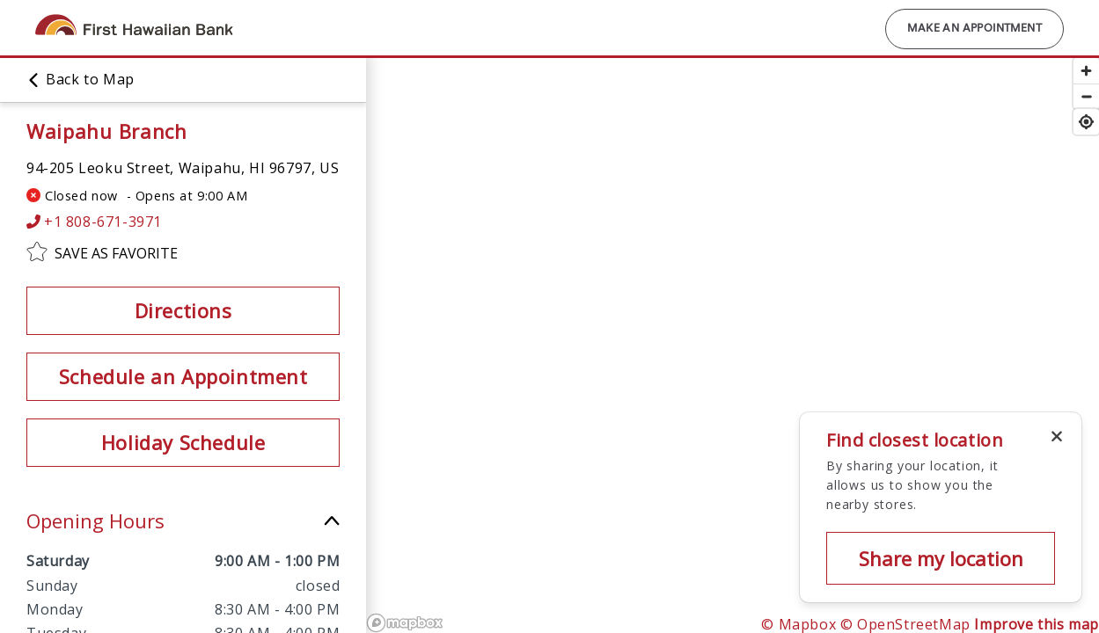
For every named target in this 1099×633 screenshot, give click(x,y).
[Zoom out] (1086, 96)
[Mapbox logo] (404, 623)
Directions (183, 310)
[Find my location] (1086, 122)
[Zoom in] (1086, 71)
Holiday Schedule (183, 442)
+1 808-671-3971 (94, 222)
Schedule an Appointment (183, 376)
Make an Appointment (974, 29)
